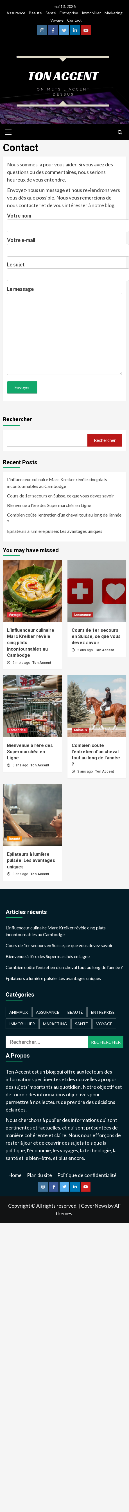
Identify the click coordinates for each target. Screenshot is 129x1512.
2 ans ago (85, 650)
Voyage (57, 20)
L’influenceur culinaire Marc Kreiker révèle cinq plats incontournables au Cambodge (57, 483)
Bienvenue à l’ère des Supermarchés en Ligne (49, 505)
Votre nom (64, 220)
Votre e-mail (64, 245)
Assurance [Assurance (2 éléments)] (47, 1012)
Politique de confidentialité (87, 1175)
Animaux (80, 730)
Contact (74, 20)
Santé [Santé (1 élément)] (81, 1023)
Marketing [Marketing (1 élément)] (55, 1023)
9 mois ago (22, 663)
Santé (51, 12)
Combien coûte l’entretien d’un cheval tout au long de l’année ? (64, 518)
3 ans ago (21, 765)
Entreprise (69, 12)
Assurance (15, 12)
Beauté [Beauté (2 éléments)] (75, 1012)
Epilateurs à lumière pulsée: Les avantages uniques (54, 531)
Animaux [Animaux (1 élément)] (18, 1012)
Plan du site (39, 1175)
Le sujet (64, 269)
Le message (64, 331)
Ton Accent (41, 663)
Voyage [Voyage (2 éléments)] (104, 1023)
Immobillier (91, 12)
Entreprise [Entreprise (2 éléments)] (103, 1012)
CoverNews (94, 1206)
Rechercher (17, 418)
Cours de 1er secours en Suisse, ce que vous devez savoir (60, 495)
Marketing (114, 12)
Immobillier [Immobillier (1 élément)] (22, 1023)
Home (15, 1175)
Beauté (35, 12)
